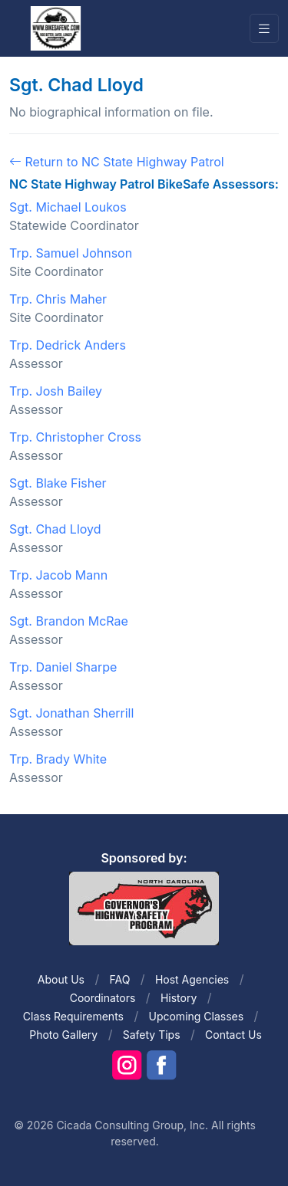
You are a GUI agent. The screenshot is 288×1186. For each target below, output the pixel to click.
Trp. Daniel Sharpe (63, 667)
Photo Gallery (63, 1034)
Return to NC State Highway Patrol (116, 161)
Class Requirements (73, 1016)
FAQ (120, 979)
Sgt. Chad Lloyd (55, 529)
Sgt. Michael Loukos (68, 207)
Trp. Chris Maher (58, 299)
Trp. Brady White (58, 759)
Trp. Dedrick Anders (67, 345)
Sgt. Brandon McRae (68, 621)
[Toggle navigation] (264, 29)
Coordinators (103, 997)
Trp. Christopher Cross (75, 437)
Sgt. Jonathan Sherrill (71, 713)
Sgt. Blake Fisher (58, 483)
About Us (61, 979)
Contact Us (233, 1034)
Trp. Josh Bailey (55, 391)
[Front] (55, 27)
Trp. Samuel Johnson (70, 253)
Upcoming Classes (195, 1016)
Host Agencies (192, 979)
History (179, 997)
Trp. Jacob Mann (58, 575)
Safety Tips (151, 1034)
